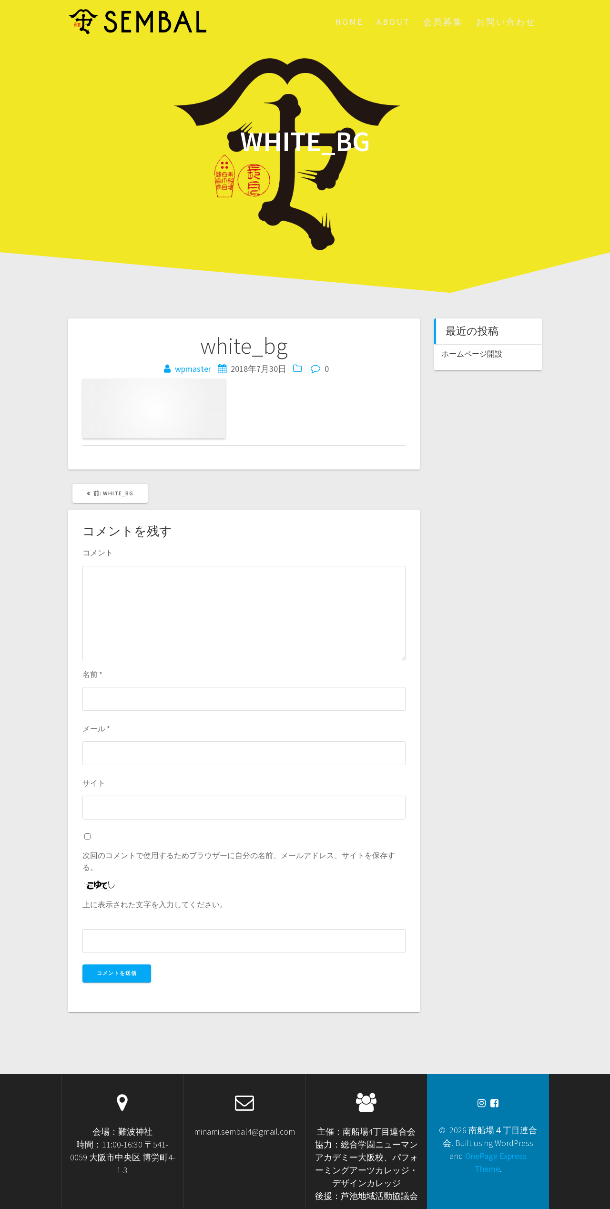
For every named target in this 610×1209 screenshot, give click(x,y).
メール (96, 728)
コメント (97, 552)
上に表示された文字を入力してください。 (154, 904)
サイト (93, 783)
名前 (92, 674)
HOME (349, 21)
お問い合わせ (506, 21)
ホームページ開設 (471, 354)
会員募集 (443, 21)
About (393, 21)
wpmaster (193, 368)
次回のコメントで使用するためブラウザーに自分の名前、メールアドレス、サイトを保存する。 (238, 860)
